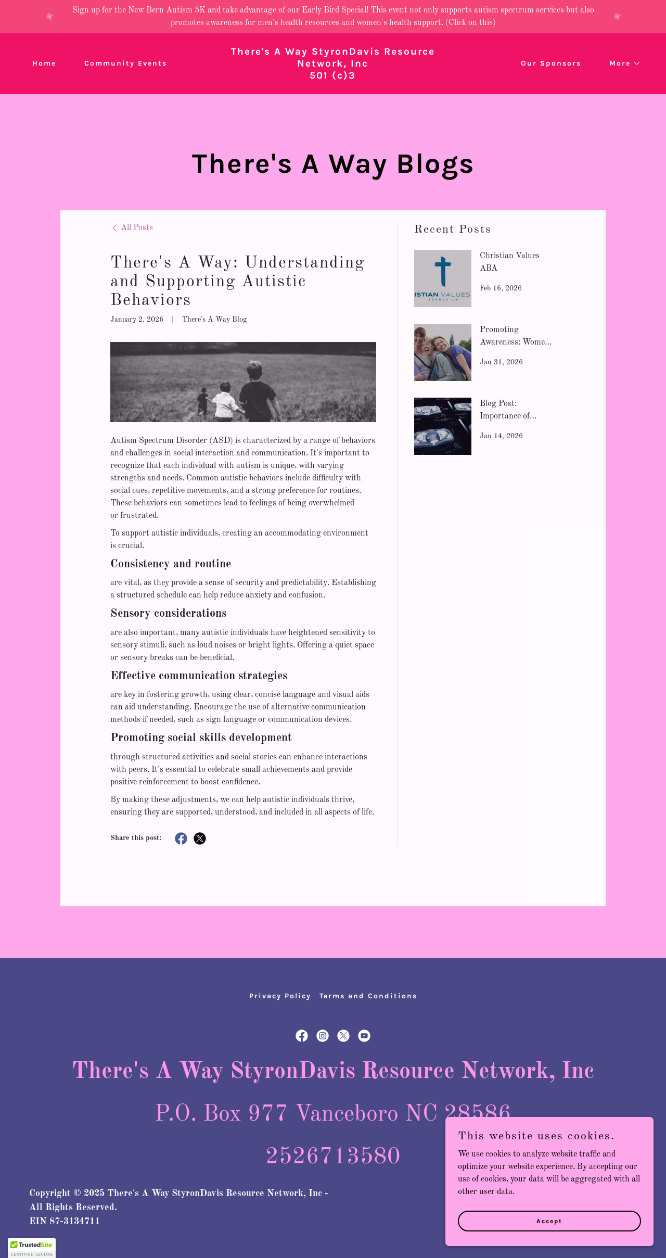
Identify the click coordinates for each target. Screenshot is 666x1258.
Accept (549, 1220)
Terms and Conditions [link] (368, 996)
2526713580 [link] (333, 1157)
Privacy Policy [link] (280, 996)
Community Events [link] (125, 63)
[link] (333, 76)
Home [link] (44, 63)
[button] (621, 63)
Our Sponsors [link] (551, 63)
